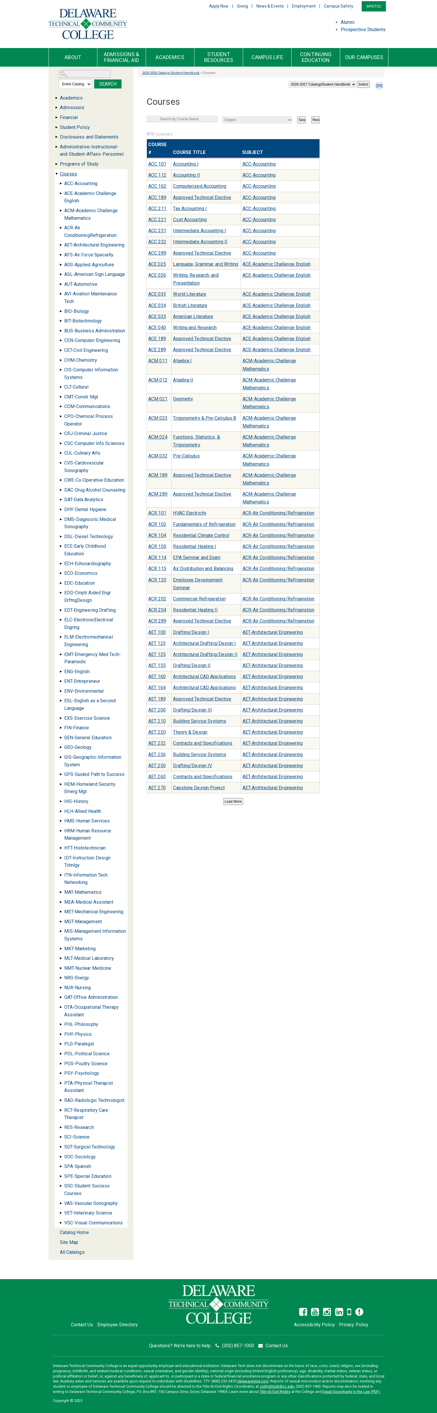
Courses (68, 174)
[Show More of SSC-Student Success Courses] (61, 1186)
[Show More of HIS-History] (61, 801)
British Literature (190, 305)
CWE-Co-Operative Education (94, 480)
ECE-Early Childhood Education (85, 549)
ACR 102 (157, 524)
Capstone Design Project (198, 787)
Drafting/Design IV (192, 765)
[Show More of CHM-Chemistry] (61, 360)
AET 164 (157, 687)
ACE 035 (157, 316)
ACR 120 (157, 580)
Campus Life (267, 57)
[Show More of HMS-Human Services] (61, 821)
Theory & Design (190, 732)
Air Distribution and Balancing (203, 568)
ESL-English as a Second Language (90, 704)
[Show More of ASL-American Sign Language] (61, 274)
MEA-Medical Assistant (88, 902)
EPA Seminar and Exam (196, 557)
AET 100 (157, 632)
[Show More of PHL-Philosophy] (61, 1024)
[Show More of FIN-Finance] (61, 728)
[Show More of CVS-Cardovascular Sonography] (61, 463)
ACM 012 (157, 380)
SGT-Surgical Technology (89, 1147)
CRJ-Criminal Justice (86, 433)
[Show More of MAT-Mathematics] (61, 892)
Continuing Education (315, 57)
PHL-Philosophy (81, 1024)
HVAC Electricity (189, 513)
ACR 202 (157, 599)
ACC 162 (157, 186)
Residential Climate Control (201, 535)
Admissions (72, 107)
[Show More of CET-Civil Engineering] (61, 350)
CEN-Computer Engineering (92, 340)
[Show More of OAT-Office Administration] (61, 997)
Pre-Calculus (186, 456)
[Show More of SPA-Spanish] (61, 1166)
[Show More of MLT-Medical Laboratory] (61, 958)
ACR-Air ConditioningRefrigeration (90, 231)
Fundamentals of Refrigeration (204, 524)
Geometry (183, 399)
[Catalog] (322, 84)
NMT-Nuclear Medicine (87, 968)
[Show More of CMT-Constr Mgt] (61, 397)
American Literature (193, 316)
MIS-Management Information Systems (95, 935)
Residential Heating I (194, 546)
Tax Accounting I (190, 208)
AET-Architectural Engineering (94, 245)
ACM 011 (157, 361)
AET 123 (157, 643)
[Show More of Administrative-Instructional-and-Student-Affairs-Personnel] (56, 147)
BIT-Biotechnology (83, 321)
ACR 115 (157, 568)
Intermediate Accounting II (200, 241)
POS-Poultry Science (86, 1063)
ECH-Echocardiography (87, 563)
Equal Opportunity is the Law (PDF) (351, 1391)
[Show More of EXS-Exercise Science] (61, 718)
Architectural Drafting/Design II (205, 654)
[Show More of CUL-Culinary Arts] (61, 453)
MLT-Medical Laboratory (89, 958)
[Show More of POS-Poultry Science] (61, 1063)
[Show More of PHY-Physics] (61, 1034)
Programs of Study (79, 164)
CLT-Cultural (76, 387)
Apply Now (219, 6)
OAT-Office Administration (91, 997)
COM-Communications (87, 406)
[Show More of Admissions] (56, 107)
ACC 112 (157, 175)
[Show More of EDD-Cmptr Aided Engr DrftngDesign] (61, 593)
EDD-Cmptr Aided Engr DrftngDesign (87, 596)
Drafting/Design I (191, 632)
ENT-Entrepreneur (82, 681)
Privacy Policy (353, 1324)
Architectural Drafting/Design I (204, 643)
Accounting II (186, 175)
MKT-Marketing (80, 948)
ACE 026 (157, 275)
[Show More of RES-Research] (61, 1127)
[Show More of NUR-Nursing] (61, 987)
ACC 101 (157, 164)
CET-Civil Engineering (86, 350)
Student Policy (75, 127)
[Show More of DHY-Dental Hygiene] (61, 509)
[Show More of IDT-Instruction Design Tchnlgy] (61, 858)
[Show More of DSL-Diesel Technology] (61, 536)
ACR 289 (157, 621)
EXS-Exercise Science (87, 718)
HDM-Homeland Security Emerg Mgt (89, 788)
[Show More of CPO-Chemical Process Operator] (61, 416)
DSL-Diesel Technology (88, 536)
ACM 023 (157, 418)
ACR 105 (157, 546)
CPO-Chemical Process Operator (88, 420)
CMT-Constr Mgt (81, 397)
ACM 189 (157, 475)
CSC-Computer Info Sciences (94, 443)
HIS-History (76, 801)
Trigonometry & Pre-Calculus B (204, 418)
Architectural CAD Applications (204, 676)
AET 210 (157, 721)
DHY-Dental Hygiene (85, 509)
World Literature (189, 294)
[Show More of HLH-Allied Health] (61, 811)
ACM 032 (157, 456)
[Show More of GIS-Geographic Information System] (61, 757)
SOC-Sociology (80, 1157)
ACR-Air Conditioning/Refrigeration (278, 513)
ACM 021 (157, 399)
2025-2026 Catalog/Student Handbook (170, 73)
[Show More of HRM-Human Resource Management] (61, 831)
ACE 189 (157, 338)
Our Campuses (364, 57)
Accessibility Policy (314, 1324)
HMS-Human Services (87, 821)
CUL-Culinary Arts (82, 453)
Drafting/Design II (192, 665)
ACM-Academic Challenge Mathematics (91, 214)
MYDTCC (374, 6)
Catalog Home (74, 1232)
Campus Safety (338, 6)
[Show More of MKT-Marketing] (61, 948)
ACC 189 (157, 197)
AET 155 (157, 665)
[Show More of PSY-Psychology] (61, 1073)
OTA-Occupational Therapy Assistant (91, 1010)
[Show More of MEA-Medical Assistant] (61, 902)
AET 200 (157, 710)
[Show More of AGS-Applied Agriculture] (61, 265)
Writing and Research (195, 327)
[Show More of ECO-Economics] (61, 573)
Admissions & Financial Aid (121, 57)
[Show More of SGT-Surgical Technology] (61, 1147)
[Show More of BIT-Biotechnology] (61, 321)
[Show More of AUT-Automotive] (61, 284)
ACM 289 (157, 494)
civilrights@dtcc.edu (277, 1386)
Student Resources (218, 57)
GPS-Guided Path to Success (94, 774)
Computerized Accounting (199, 186)
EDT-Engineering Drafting (90, 610)
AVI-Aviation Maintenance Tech (90, 297)
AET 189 (157, 699)
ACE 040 (157, 327)
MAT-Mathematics (83, 892)
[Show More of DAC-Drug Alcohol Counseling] (61, 490)
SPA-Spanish (77, 1166)
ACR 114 (157, 557)
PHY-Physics (78, 1034)
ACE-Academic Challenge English (90, 197)
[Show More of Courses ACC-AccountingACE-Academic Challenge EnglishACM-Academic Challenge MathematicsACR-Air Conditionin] (56, 174)
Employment (304, 6)
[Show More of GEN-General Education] (61, 737)
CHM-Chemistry (80, 360)
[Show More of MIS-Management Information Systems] (61, 931)
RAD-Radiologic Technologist (94, 1100)
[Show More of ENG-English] (61, 671)
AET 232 (157, 743)
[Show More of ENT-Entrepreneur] (61, 681)
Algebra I (182, 361)
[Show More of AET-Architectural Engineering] (61, 245)
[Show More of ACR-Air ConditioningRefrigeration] (61, 228)
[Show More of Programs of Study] (56, 164)
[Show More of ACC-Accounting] (61, 183)
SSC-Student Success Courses (87, 1189)
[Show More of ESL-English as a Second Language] (61, 700)
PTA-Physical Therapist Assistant (88, 1086)
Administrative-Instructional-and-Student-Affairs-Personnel (92, 150)
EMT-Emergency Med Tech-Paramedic (92, 658)
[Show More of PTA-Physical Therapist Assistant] (61, 1083)
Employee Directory (117, 1324)
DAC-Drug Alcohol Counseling (95, 490)
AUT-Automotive (80, 284)
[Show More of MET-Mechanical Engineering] (61, 912)
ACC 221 (157, 219)
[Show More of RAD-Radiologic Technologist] (61, 1100)
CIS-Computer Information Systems (91, 373)
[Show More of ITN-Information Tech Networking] (61, 875)
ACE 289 (157, 349)
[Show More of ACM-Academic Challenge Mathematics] (61, 210)
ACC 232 (157, 241)
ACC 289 (157, 253)
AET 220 (157, 732)
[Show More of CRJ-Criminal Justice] (61, 433)
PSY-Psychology (81, 1073)
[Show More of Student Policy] (56, 127)
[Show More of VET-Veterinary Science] (61, 1213)
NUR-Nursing (77, 987)
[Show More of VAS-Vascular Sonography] (61, 1203)
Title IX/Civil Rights (275, 1391)
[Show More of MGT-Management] (61, 921)
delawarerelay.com (253, 1381)
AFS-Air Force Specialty (88, 255)
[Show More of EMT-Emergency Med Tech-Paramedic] (61, 654)
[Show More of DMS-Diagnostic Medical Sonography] (61, 519)
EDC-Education (79, 583)
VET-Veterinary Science (88, 1213)
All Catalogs (72, 1252)
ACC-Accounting (80, 183)
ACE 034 (157, 305)
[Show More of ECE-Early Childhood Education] (61, 546)
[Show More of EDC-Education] (61, 583)
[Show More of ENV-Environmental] (61, 691)
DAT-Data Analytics (84, 499)
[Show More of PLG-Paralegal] (61, 1044)
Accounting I (185, 164)
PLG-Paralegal (79, 1044)
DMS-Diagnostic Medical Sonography (90, 523)
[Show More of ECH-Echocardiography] (61, 563)
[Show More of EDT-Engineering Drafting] (61, 610)
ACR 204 (157, 610)
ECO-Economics (80, 573)
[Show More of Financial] (56, 117)
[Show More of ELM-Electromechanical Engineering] (61, 637)
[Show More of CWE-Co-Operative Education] (61, 480)
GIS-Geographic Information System (93, 760)
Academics (170, 57)
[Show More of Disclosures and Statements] (56, 137)
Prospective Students (363, 29)
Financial (69, 117)
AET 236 (157, 754)
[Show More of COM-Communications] (61, 406)
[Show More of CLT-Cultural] (61, 387)
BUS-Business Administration (94, 331)
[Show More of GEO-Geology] (61, 747)
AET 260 (157, 776)
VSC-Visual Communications (93, 1223)
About (73, 57)
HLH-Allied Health (82, 811)
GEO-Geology (78, 747)
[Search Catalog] (84, 74)
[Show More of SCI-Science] (61, 1137)
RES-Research (79, 1127)
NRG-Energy (76, 978)
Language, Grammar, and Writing (205, 264)
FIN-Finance (76, 728)
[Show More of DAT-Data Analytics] (61, 499)
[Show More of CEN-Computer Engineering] (61, 340)
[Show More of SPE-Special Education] (61, 1176)
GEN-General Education (88, 737)
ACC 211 (157, 208)
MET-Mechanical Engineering (94, 911)
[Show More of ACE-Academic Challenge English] (61, 193)
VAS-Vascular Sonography (91, 1203)
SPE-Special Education (87, 1176)
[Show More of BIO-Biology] (61, 311)
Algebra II (183, 380)
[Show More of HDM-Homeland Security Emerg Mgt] (61, 784)
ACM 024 (157, 437)
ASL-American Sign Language (94, 274)
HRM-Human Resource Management (87, 834)
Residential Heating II (195, 610)
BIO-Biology (76, 311)
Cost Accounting (190, 219)
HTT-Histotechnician (85, 848)
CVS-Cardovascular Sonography (84, 466)
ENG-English (77, 671)
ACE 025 (157, 264)
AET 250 (157, 765)
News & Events (270, 6)
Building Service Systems (199, 721)
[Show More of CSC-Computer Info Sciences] (61, 443)
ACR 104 (157, 535)
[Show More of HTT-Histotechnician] (61, 848)
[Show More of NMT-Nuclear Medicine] (61, 968)
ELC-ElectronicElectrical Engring (88, 623)
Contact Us (82, 1324)
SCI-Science (77, 1137)
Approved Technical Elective (202, 197)
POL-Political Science (87, 1053)
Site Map (69, 1242)
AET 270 (157, 787)
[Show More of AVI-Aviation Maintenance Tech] (61, 294)
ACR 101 (157, 513)
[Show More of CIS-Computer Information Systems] (61, 370)
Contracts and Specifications (202, 743)
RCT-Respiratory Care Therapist (86, 1114)
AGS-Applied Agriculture (89, 264)
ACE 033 (157, 294)
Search (108, 84)
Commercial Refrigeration (199, 599)
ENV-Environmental (84, 691)
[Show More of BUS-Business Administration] (61, 331)
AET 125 (157, 654)
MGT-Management (83, 921)
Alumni (348, 22)
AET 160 (157, 676)
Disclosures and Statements (89, 137)
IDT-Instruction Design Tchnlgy (87, 861)
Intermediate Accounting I (199, 230)
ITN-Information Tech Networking (86, 878)
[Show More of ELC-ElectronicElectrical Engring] (61, 620)
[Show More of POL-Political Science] (61, 1054)
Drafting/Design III (192, 710)
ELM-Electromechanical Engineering (88, 640)
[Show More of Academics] (56, 98)
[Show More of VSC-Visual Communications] (61, 1223)
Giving (242, 6)
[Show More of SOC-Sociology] (61, 1157)
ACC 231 (157, 230)
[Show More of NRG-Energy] (61, 978)
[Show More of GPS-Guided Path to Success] (61, 774)
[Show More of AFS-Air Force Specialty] (61, 255)
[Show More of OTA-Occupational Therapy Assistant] (61, 1007)
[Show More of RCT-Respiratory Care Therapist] (61, 1110)
